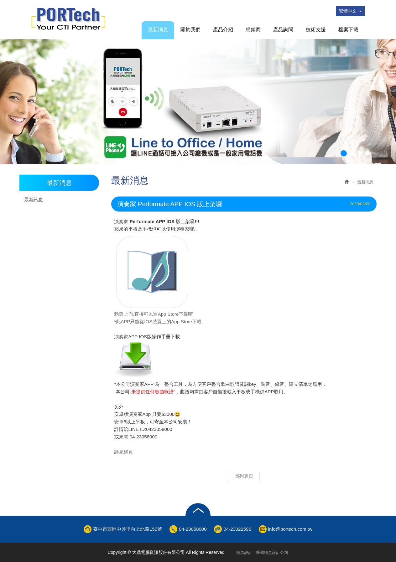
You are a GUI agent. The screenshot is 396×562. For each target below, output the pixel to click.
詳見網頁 (123, 451)
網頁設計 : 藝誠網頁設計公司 (262, 552)
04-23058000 (192, 529)
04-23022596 (237, 529)
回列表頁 (243, 476)
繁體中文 (350, 10)
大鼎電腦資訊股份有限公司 (68, 19)
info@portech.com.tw (290, 529)
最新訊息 (33, 199)
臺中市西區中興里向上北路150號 (127, 529)
